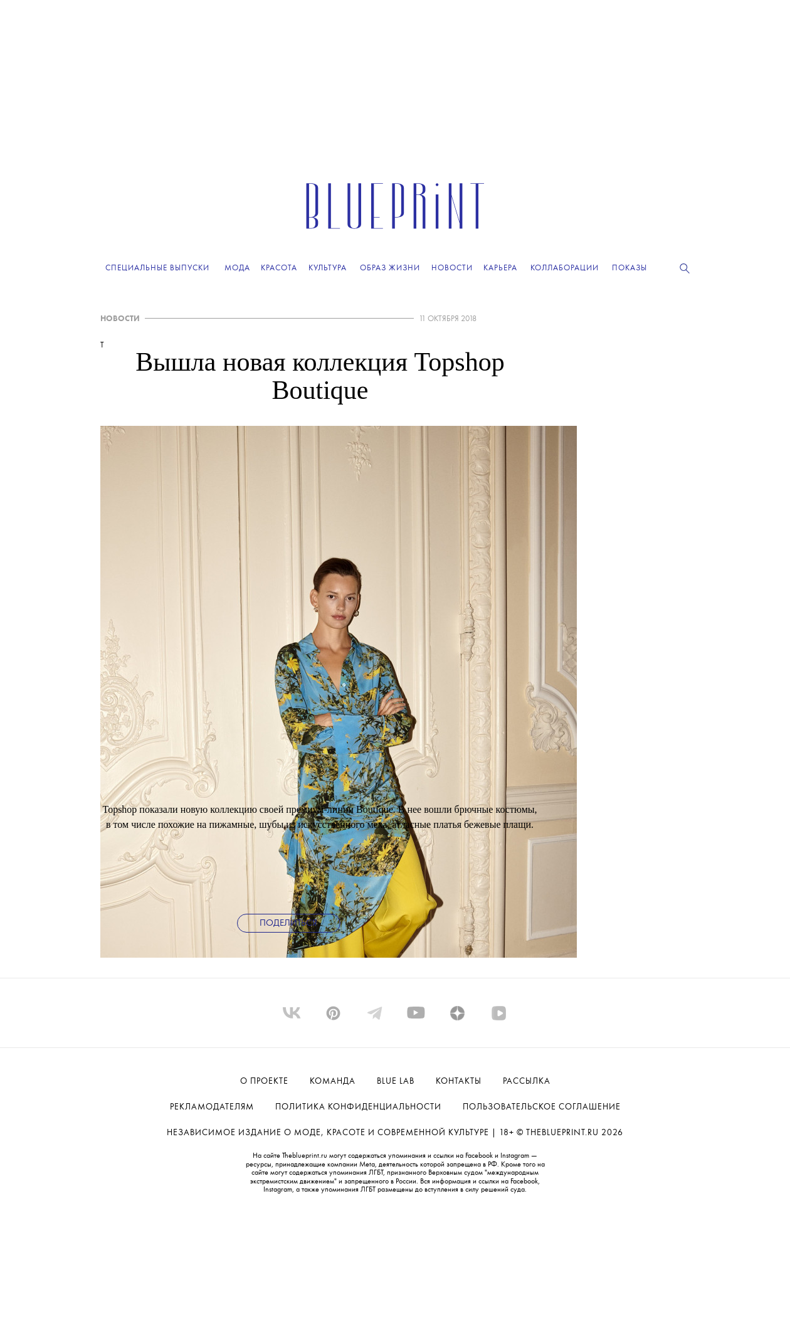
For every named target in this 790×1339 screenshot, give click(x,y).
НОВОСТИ (120, 319)
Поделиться (288, 923)
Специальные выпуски (157, 268)
